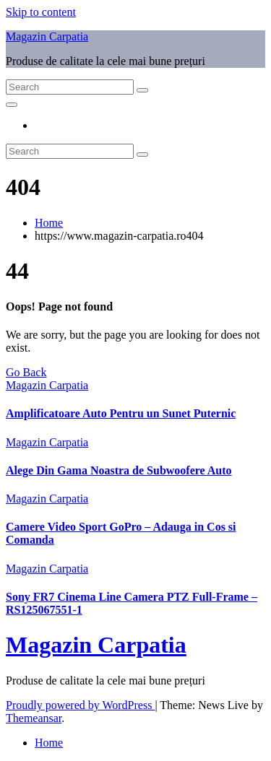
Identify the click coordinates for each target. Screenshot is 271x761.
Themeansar (33, 718)
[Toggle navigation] (11, 105)
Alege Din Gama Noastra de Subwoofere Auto (119, 470)
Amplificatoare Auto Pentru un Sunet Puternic (121, 413)
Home (49, 223)
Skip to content (41, 12)
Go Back (26, 372)
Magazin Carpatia (47, 36)
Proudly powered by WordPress (80, 705)
